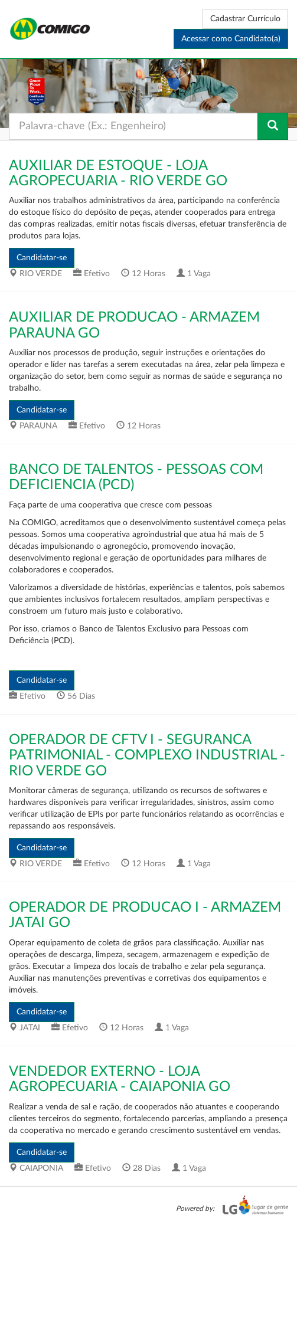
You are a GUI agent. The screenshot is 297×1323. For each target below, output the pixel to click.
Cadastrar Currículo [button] (245, 16)
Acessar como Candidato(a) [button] (231, 36)
